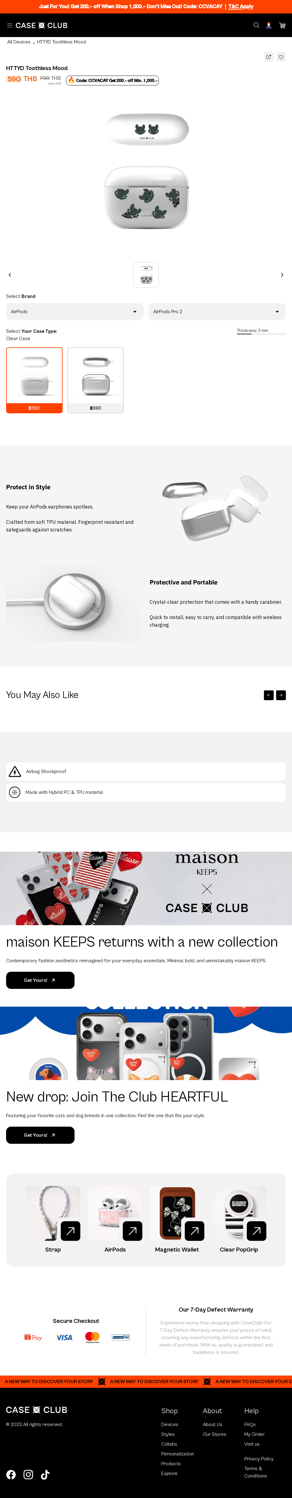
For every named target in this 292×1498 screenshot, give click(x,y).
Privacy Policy (259, 1459)
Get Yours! (40, 980)
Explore (169, 1473)
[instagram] (28, 1475)
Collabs (169, 1444)
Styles (168, 1434)
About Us (212, 1424)
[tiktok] (45, 1475)
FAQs (250, 1424)
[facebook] (11, 1475)
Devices (169, 1424)
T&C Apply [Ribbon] (240, 6)
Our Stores (214, 1434)
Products (171, 1463)
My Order (254, 1434)
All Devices (19, 42)
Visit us (252, 1444)
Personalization (177, 1454)
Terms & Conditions (255, 1472)
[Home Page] (42, 25)
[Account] (269, 25)
